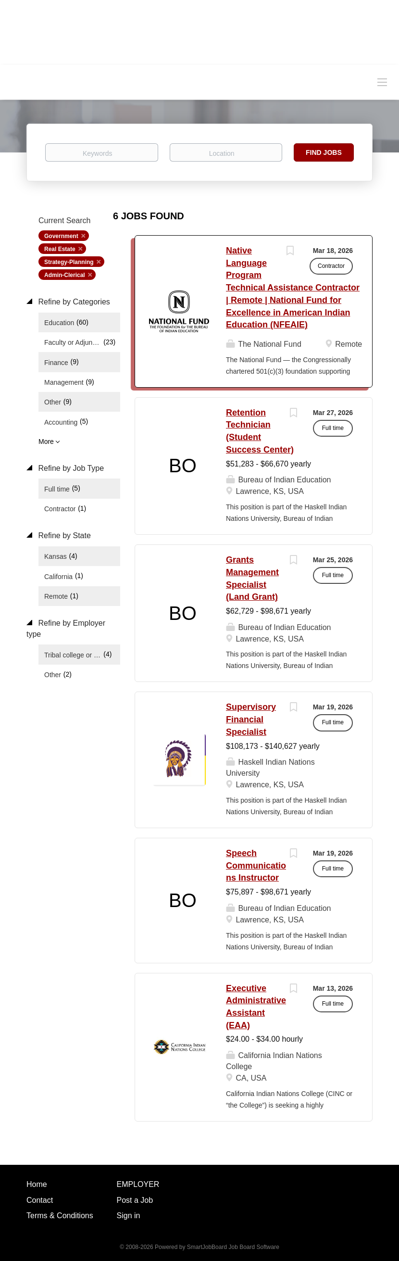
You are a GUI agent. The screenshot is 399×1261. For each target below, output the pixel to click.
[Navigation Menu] (382, 82)
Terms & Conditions (59, 1215)
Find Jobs (324, 152)
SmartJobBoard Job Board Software (233, 1247)
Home (36, 1184)
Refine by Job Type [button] (70, 468)
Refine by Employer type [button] (65, 628)
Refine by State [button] (63, 535)
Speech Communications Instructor (256, 865)
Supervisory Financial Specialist (251, 719)
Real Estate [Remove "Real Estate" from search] (59, 249)
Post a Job (135, 1200)
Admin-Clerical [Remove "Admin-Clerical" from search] (64, 275)
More (46, 441)
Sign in (128, 1215)
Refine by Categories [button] (73, 302)
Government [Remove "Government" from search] (61, 236)
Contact (39, 1200)
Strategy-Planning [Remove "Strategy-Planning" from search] (69, 262)
